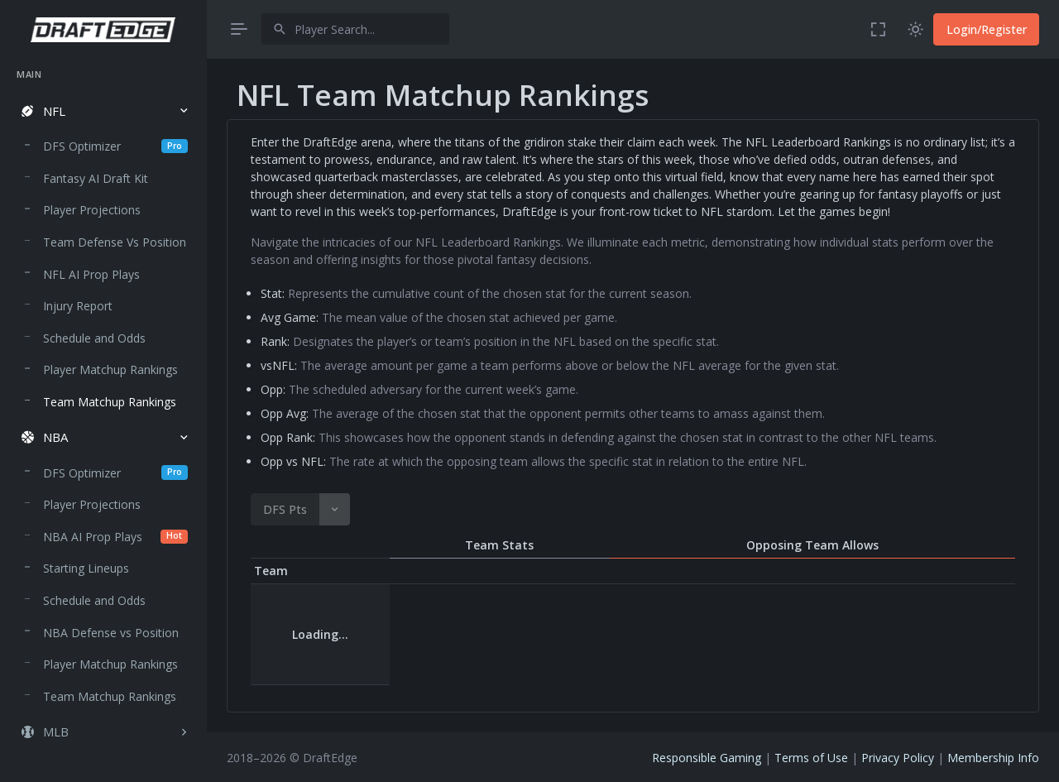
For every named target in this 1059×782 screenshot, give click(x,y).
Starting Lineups (86, 568)
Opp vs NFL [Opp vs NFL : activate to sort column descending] (965, 570)
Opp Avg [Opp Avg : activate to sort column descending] (788, 570)
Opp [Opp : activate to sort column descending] (647, 570)
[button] (103, 111)
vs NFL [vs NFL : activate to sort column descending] (603, 570)
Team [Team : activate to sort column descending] (271, 570)
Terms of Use (811, 757)
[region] (103, 409)
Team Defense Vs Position (114, 242)
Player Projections (92, 210)
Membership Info (993, 757)
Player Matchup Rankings (110, 369)
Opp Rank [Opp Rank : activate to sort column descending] (871, 570)
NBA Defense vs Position (111, 632)
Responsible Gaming (706, 757)
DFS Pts (285, 509)
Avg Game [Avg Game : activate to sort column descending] (482, 570)
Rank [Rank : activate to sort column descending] (551, 570)
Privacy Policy (897, 757)
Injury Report (78, 306)
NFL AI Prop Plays (91, 274)
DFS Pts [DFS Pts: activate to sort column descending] (402, 570)
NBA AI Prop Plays (115, 537)
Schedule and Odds (94, 338)
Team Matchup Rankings (109, 402)
